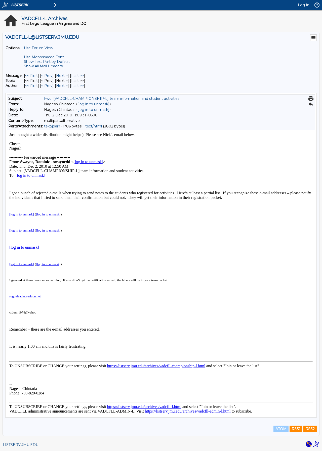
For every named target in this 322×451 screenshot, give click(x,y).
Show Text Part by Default (47, 61)
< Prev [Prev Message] (47, 75)
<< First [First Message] (31, 75)
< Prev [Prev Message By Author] (47, 85)
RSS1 (296, 429)
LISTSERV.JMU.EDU (20, 444)
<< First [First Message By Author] (31, 85)
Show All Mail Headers (43, 66)
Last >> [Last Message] (77, 75)
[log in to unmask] (93, 104)
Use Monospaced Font (44, 57)
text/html (93, 126)
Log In (303, 5)
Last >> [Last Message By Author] (77, 85)
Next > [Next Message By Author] (62, 85)
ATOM (281, 429)
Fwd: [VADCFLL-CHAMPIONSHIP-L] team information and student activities (111, 98)
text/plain (52, 126)
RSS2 (310, 429)
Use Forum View (38, 48)
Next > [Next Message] (62, 75)
